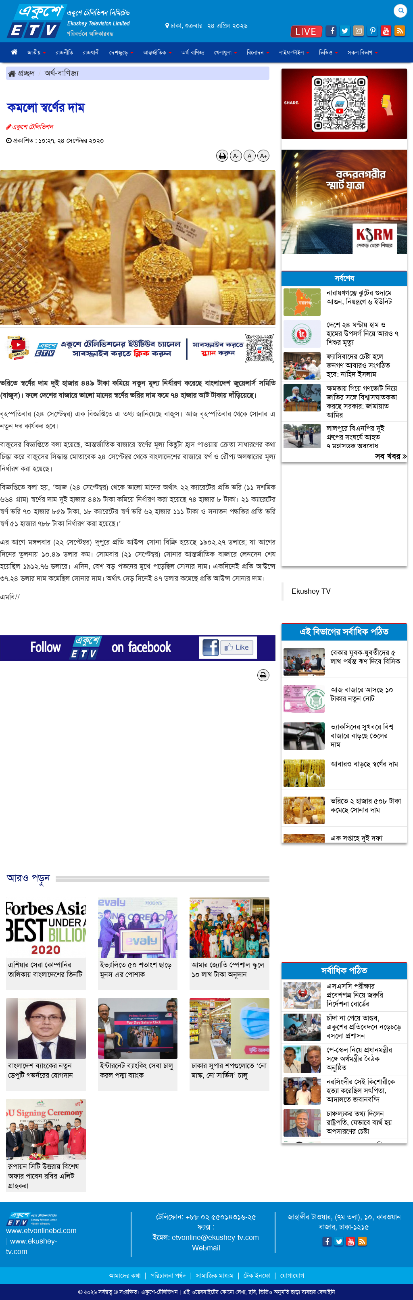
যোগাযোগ (292, 1275)
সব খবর (391, 456)
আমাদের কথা (125, 1275)
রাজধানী (91, 52)
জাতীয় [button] (36, 52)
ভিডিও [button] (328, 52)
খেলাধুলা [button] (225, 52)
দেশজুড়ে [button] (121, 52)
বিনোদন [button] (258, 52)
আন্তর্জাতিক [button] (157, 52)
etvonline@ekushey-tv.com (215, 1237)
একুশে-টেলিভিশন (159, 1292)
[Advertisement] (137, 785)
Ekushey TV (311, 591)
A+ (263, 155)
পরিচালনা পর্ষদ (168, 1275)
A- (236, 155)
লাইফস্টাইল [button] (294, 52)
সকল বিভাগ (363, 52)
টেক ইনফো (258, 1275)
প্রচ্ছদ (21, 73)
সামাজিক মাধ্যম (215, 1275)
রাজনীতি (64, 52)
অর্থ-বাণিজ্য (192, 52)
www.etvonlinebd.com (41, 1230)
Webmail (206, 1248)
